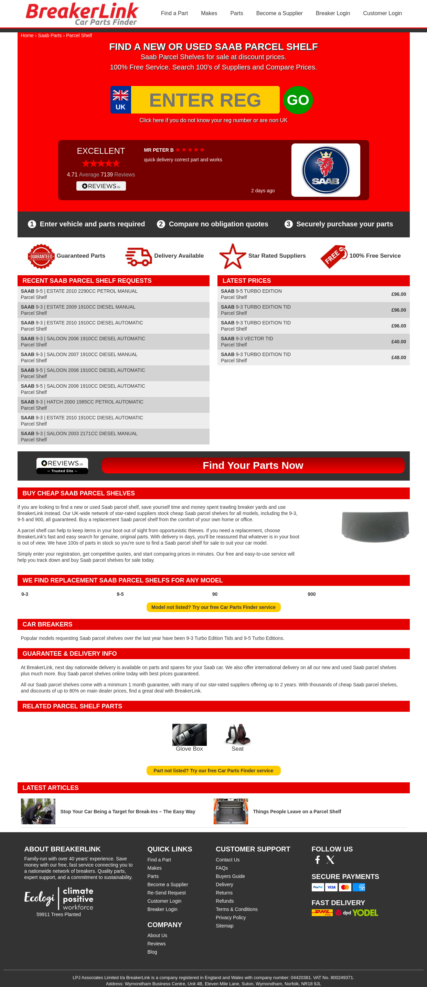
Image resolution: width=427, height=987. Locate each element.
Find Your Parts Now (253, 465)
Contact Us (227, 859)
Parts (236, 13)
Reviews (157, 943)
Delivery (224, 884)
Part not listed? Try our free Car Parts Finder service (214, 770)
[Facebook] (317, 862)
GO (298, 100)
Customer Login (382, 13)
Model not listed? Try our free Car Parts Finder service (213, 607)
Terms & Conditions (236, 909)
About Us (158, 935)
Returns (224, 892)
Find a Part (174, 13)
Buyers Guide (230, 876)
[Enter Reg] (205, 100)
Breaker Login (333, 13)
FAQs (222, 868)
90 (215, 594)
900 (312, 594)
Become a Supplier (279, 13)
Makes (209, 13)
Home (27, 35)
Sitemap (224, 926)
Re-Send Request (167, 892)
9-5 (120, 594)
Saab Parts (50, 35)
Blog (152, 952)
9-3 (24, 594)
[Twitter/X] (330, 862)
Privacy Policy (231, 917)
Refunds (225, 901)
